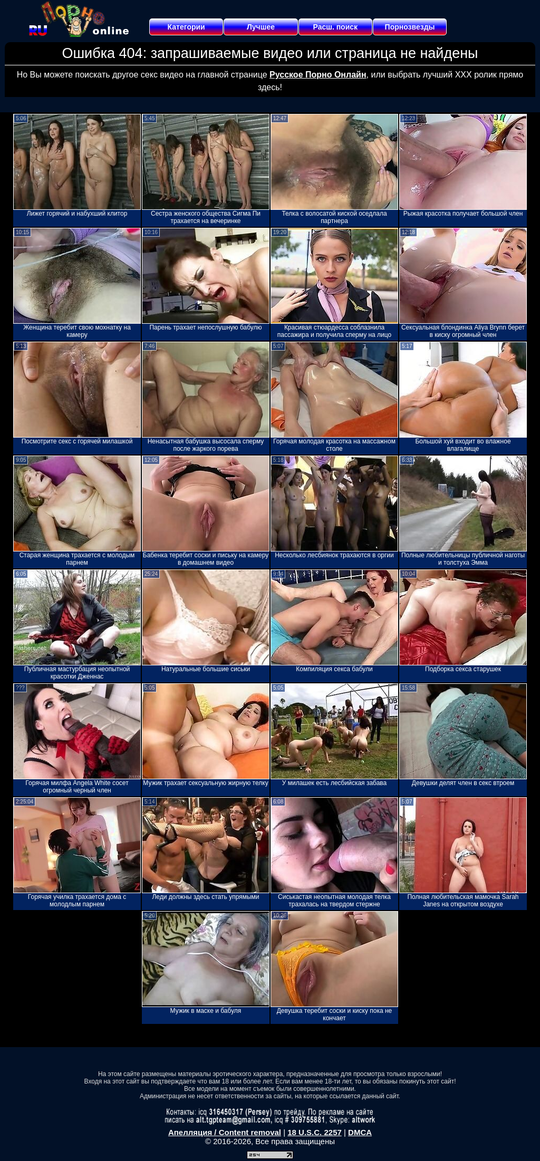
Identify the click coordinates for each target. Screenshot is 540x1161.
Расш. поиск (335, 27)
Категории (186, 27)
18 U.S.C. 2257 (314, 1132)
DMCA (360, 1132)
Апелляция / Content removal (224, 1132)
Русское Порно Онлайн (317, 74)
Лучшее (261, 27)
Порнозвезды (410, 27)
